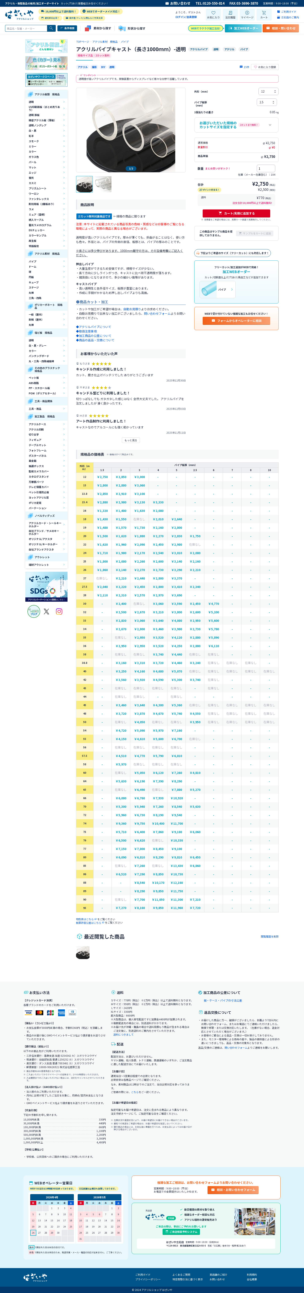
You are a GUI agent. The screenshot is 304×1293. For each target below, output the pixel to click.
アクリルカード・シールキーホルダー (45, 524)
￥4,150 (120, 739)
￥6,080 (120, 798)
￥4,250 (176, 646)
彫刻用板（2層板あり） (42, 204)
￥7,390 (158, 781)
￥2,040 (102, 587)
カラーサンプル (37, 235)
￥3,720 (158, 663)
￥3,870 (139, 713)
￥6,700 (176, 739)
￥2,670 (139, 612)
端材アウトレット (39, 564)
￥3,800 (176, 612)
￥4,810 (195, 773)
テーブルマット (37, 445)
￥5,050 (139, 773)
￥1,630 (139, 511)
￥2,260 (139, 561)
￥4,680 (158, 671)
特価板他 (34, 246)
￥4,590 (158, 680)
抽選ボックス (36, 466)
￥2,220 (120, 587)
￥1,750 (195, 536)
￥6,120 (213, 646)
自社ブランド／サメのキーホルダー (44, 532)
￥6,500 (120, 840)
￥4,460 (176, 663)
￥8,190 (158, 815)
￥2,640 (176, 519)
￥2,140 (120, 570)
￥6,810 (176, 756)
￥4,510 (120, 756)
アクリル (83, 67)
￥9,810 (176, 857)
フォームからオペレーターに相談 (236, 320)
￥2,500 (120, 612)
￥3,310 (139, 663)
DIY (103, 67)
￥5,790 (158, 756)
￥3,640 (158, 620)
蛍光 (31, 177)
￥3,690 (176, 595)
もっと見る (131, 440)
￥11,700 (176, 823)
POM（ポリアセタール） (43, 393)
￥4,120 (176, 637)
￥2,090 (139, 544)
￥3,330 (158, 502)
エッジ (32, 172)
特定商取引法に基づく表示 (187, 1279)
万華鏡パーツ (36, 482)
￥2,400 (120, 603)
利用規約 (252, 1274)
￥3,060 (139, 485)
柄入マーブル (36, 219)
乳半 (31, 136)
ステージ (34, 287)
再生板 (32, 240)
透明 (31, 102)
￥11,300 (176, 899)
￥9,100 (176, 849)
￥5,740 (176, 713)
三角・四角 (35, 298)
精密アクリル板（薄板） (42, 120)
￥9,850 (158, 891)
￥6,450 (195, 857)
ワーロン (34, 193)
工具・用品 (35, 408)
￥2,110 (102, 595)
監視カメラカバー (39, 471)
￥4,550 (195, 713)
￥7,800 (139, 849)
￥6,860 (195, 866)
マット (32, 167)
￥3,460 (158, 629)
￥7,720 (195, 908)
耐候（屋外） (36, 319)
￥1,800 (102, 561)
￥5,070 (176, 671)
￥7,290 (139, 874)
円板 (31, 277)
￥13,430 (176, 866)
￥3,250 (120, 671)
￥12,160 (176, 882)
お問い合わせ (177, 3)
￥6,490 (139, 789)
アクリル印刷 (36, 429)
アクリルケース (37, 424)
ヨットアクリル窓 (39, 497)
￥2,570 (139, 595)
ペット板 (34, 377)
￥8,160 (139, 908)
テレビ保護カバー (39, 487)
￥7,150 (120, 849)
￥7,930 (158, 798)
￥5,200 (213, 612)
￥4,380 (158, 705)
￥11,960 (176, 908)
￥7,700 (139, 899)
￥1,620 (120, 536)
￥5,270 (195, 789)
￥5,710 (120, 832)
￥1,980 (120, 553)
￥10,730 (176, 874)
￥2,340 (195, 587)
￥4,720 (120, 730)
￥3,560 (120, 680)
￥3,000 (139, 477)
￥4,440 (176, 654)
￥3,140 (176, 561)
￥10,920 (176, 798)
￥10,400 (158, 823)
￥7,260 (176, 773)
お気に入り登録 (265, 67)
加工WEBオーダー (243, 28)
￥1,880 (139, 536)
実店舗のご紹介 (218, 1274)
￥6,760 (139, 798)
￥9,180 (176, 832)
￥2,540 (158, 553)
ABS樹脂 (34, 383)
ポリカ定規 (35, 502)
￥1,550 (120, 519)
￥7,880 (176, 789)
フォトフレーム (37, 450)
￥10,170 (158, 882)
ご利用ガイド (143, 1274)
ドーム (32, 266)
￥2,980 (120, 502)
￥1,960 (120, 544)
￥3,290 (176, 570)
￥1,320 (102, 511)
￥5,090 (139, 730)
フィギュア (35, 439)
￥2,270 (158, 536)
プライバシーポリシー (148, 1279)
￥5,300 (176, 680)
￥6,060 (195, 832)
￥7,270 (120, 908)
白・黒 (32, 130)
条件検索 (67, 28)
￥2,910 (120, 494)
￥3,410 (176, 587)
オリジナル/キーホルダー (43, 544)
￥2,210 (195, 570)
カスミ (32, 183)
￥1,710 (102, 553)
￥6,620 (139, 840)
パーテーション (37, 508)
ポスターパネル (37, 455)
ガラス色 (34, 157)
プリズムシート (37, 188)
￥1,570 (120, 527)
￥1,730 (139, 527)
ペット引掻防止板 (39, 492)
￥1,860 (102, 570)
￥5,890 (213, 637)
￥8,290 (176, 781)
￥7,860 (158, 832)
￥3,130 (139, 502)
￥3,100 (139, 494)
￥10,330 (176, 840)
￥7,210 (195, 899)
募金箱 (32, 460)
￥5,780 (213, 629)
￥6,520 (120, 874)
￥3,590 (176, 603)
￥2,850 (120, 477)
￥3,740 (158, 654)
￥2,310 (120, 595)
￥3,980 (176, 629)
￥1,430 (102, 519)
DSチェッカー (37, 230)
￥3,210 (158, 612)
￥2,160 (158, 527)
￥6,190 (139, 781)
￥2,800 (102, 485)
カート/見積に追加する (236, 213)
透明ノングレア (37, 125)
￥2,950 (195, 620)
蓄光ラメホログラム (40, 225)
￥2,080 (158, 511)
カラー (32, 151)
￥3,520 (158, 637)
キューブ (34, 282)
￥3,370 (176, 578)
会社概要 (252, 1279)
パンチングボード (39, 356)
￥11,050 (158, 899)
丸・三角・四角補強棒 (41, 361)
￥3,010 (176, 553)
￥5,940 (139, 806)
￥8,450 (158, 849)
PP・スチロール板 (39, 388)
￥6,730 (139, 815)
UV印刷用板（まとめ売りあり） (44, 108)
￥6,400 (139, 832)
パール (32, 162)
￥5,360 (176, 705)
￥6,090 (120, 857)
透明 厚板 (34, 115)
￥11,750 (176, 891)
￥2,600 (158, 561)
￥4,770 (213, 603)
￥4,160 (139, 671)
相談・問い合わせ (281, 28)
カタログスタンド (39, 476)
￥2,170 (139, 553)
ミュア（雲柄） (37, 214)
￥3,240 (195, 663)
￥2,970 (158, 595)
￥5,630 (120, 781)
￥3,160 (120, 663)
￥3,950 (195, 722)
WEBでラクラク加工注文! (205, 28)
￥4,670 (158, 713)
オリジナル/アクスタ (40, 539)
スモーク (34, 141)
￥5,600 (213, 620)
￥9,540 (176, 815)
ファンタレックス (39, 199)
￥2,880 (120, 485)
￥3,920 (139, 680)
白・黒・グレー (37, 345)
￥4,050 (139, 722)
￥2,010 (158, 519)
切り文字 (34, 434)
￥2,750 (102, 477)
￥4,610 (139, 739)
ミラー (32, 146)
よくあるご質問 (181, 1274)
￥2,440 (139, 578)
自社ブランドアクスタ (41, 549)
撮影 (94, 67)
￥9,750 (139, 823)
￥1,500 (102, 536)
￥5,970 (158, 730)
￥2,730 (158, 570)
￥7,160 (176, 730)
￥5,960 (120, 815)
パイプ (32, 261)
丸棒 (31, 292)
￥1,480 (120, 511)
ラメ (31, 209)
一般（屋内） (36, 314)
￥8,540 (176, 806)
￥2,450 (158, 544)
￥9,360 (120, 823)
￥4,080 (176, 620)
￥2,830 (176, 536)
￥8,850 (158, 874)
